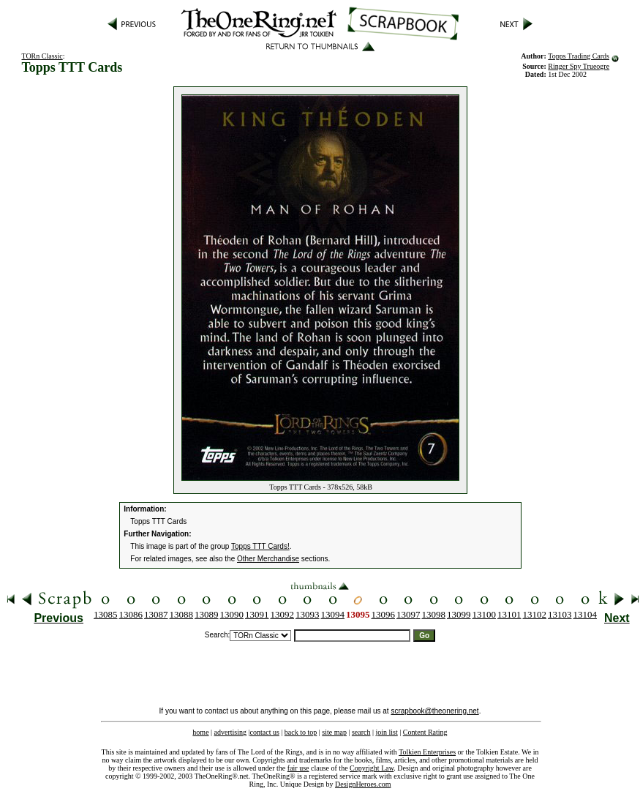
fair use (298, 768)
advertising (230, 732)
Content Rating (425, 732)
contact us (264, 732)
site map (334, 732)
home (200, 732)
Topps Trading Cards (578, 56)
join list (386, 732)
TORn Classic (41, 56)
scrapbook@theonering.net (434, 711)
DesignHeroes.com (363, 784)
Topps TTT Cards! (260, 546)
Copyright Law (372, 768)
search (361, 732)
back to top (301, 732)
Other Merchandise (268, 559)
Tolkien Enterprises (427, 752)
